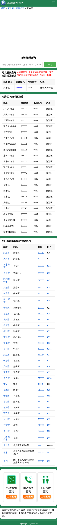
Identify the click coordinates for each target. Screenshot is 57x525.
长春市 (6, 293)
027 (48, 355)
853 (48, 461)
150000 (41, 301)
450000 (41, 349)
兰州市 (6, 419)
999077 (41, 453)
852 (48, 453)
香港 (5, 453)
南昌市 (6, 337)
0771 (49, 372)
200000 (41, 308)
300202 (41, 259)
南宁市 (6, 372)
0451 (49, 301)
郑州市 (6, 349)
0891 (49, 407)
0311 (49, 266)
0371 (49, 349)
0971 (49, 425)
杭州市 (6, 319)
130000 (41, 293)
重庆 (5, 384)
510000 (41, 366)
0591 (49, 331)
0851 (49, 396)
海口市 (6, 378)
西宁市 (6, 425)
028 (48, 390)
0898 (49, 378)
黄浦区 (6, 308)
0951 (49, 431)
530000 (41, 372)
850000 (41, 407)
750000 (41, 431)
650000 (41, 402)
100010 (41, 253)
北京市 (6, 253)
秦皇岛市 (20, 8)
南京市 (6, 314)
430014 (41, 355)
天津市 (6, 259)
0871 (49, 402)
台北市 (6, 445)
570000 (41, 378)
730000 (41, 419)
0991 (49, 438)
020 (48, 366)
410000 (41, 361)
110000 (41, 287)
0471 (49, 280)
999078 (41, 461)
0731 (49, 361)
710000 (41, 413)
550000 (41, 396)
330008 (41, 337)
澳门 (5, 461)
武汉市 (6, 355)
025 (48, 314)
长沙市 (6, 361)
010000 (41, 280)
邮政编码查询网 (15, 3)
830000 (41, 438)
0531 (49, 343)
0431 (49, 293)
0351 (49, 273)
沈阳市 (6, 287)
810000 (41, 425)
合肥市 (6, 325)
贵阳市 (6, 396)
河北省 (10, 8)
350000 (41, 331)
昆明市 (6, 402)
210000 (41, 314)
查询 (50, 64)
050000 (41, 266)
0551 (49, 325)
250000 (41, 343)
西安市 (6, 413)
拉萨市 (6, 407)
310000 (41, 319)
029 (48, 413)
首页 (3, 8)
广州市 (6, 366)
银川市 (6, 431)
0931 (49, 419)
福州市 (6, 331)
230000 (41, 325)
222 (39, 445)
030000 (41, 273)
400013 (41, 384)
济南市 (6, 343)
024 (48, 287)
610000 (41, 390)
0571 (49, 319)
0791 (49, 337)
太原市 (6, 273)
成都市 (6, 390)
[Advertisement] (28, 33)
